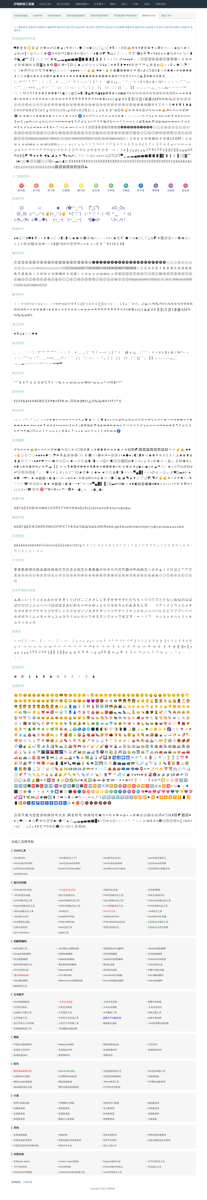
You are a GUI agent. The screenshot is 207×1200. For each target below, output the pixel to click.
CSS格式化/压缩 (67, 889)
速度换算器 (153, 1113)
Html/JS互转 (109, 911)
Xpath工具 (63, 932)
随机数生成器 (110, 1023)
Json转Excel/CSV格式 (114, 868)
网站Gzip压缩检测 (23, 1081)
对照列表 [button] (161, 4)
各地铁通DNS (20, 1055)
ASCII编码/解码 (155, 975)
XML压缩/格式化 (156, 895)
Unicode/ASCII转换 (113, 975)
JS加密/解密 (154, 889)
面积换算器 (153, 1103)
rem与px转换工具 (156, 1071)
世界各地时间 (54, 15)
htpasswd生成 (65, 970)
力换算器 (152, 1119)
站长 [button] (124, 4)
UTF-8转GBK (65, 975)
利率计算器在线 (21, 1103)
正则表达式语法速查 (158, 927)
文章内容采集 (110, 1001)
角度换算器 (19, 1119)
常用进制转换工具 (23, 1028)
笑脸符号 (32, 27)
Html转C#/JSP (21, 916)
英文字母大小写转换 (24, 1023)
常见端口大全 (154, 1166)
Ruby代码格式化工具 (24, 906)
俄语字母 (139, 27)
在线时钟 (37, 15)
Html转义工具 (155, 911)
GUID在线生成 (21, 970)
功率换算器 (153, 1108)
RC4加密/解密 (21, 959)
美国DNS (108, 1055)
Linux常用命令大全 (112, 1172)
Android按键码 (155, 980)
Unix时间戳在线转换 (158, 1023)
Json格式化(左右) (112, 858)
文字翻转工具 (110, 1012)
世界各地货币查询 (99, 15)
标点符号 (81, 27)
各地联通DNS (110, 1049)
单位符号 (90, 27)
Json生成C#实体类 (23, 863)
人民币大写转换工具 (68, 1023)
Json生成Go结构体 (112, 863)
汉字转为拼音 (20, 1007)
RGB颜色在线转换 (67, 1028)
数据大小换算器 (66, 1119)
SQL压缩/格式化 (66, 895)
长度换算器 (19, 1113)
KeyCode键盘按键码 (113, 980)
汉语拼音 (148, 27)
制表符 (176, 27)
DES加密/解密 (155, 954)
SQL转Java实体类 (157, 863)
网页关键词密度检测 (68, 1087)
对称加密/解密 (65, 954)
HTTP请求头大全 (156, 1161)
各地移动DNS (155, 1049)
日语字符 (168, 27)
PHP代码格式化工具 (113, 895)
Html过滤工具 (65, 927)
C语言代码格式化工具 (69, 906)
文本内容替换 (110, 1007)
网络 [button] (113, 4)
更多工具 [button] (166, 15)
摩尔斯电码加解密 (67, 964)
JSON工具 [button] (45, 4)
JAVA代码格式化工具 (69, 900)
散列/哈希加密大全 (23, 964)
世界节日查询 (110, 1140)
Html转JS (63, 911)
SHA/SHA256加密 (157, 959)
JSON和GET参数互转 (159, 868)
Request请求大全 (112, 1161)
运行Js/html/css (21, 932)
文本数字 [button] (99, 4)
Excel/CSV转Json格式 (69, 868)
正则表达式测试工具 (158, 922)
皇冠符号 (185, 27)
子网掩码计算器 (66, 1103)
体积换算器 (64, 1108)
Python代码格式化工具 (159, 900)
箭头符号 (110, 27)
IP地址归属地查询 (23, 1044)
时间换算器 (108, 1113)
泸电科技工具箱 (24, 4)
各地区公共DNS (22, 1049)
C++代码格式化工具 (113, 906)
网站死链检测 (65, 1081)
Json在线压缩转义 (157, 858)
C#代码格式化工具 (23, 900)
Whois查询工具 (111, 1081)
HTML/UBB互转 (66, 922)
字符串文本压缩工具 (68, 1018)
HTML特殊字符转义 (113, 1166)
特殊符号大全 (149, 15)
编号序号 (52, 27)
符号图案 (119, 27)
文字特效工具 (20, 1018)
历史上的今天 (110, 1145)
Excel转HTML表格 (157, 916)
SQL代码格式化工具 (113, 900)
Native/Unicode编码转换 (70, 980)
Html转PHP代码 (66, 916)
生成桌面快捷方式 (112, 1071)
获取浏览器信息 (111, 1044)
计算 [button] (136, 4)
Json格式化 (19, 858)
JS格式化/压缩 (110, 889)
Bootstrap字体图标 (23, 1172)
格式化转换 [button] (64, 4)
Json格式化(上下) (67, 858)
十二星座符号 (20, 27)
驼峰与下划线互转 (112, 1018)
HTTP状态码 (20, 1166)
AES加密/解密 (110, 954)
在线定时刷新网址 (112, 1076)
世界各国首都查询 (76, 15)
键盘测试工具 (20, 986)
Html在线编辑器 (22, 1001)
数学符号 (61, 27)
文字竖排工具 (65, 1012)
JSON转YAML (21, 874)
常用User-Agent (22, 1161)
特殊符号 (42, 27)
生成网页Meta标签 (67, 1076)
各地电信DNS (65, 1049)
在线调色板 (153, 1076)
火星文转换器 (65, 1007)
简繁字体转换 (154, 1001)
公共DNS (152, 1044)
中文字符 (158, 27)
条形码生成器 (110, 970)
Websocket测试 (66, 1044)
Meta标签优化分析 (23, 1087)
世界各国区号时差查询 (125, 15)
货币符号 (100, 27)
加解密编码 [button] (82, 4)
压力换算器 (108, 1108)
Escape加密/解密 (22, 954)
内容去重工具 (154, 1012)
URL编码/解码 (21, 980)
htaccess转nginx (66, 1071)
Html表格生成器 (22, 922)
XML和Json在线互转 (24, 868)
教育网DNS (64, 1055)
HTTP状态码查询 (111, 1087)
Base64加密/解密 (157, 948)
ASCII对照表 (64, 1166)
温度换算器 (64, 1113)
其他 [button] (147, 4)
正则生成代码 (20, 927)
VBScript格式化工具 (24, 911)
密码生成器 (108, 964)
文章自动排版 (65, 1001)
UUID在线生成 (155, 964)
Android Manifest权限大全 (71, 1172)
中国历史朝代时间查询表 (26, 1145)
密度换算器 (108, 1119)
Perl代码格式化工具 (158, 906)
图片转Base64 (21, 975)
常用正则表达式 (111, 927)
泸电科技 (27, 1182)
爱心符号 (71, 27)
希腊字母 (129, 27)
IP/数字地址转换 (156, 970)
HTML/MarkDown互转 (114, 922)
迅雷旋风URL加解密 (113, 948)
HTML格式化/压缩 (23, 889)
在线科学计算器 (111, 1103)
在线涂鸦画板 (20, 15)
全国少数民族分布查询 (159, 1140)
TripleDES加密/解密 (113, 959)
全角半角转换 (154, 1018)
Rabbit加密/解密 (66, 959)
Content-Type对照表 (68, 1161)
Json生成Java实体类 (69, 863)
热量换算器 (19, 1108)
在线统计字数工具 (23, 1012)
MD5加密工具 (20, 948)
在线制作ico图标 (22, 1076)
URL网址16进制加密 (68, 948)
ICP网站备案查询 (156, 1081)
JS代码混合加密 (22, 895)
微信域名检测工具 (23, 1071)
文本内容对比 (155, 1007)
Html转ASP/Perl (111, 916)
